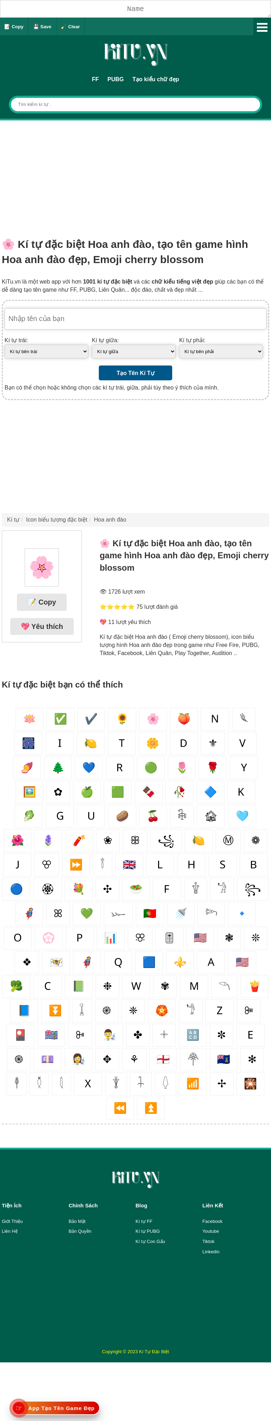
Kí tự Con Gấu (150, 1241)
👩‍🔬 (78, 1059)
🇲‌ (194, 986)
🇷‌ (120, 767)
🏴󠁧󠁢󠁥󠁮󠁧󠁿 (163, 1059)
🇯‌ (17, 864)
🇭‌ (191, 864)
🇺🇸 (200, 938)
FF (95, 79)
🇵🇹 (149, 913)
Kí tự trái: (16, 340)
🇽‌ (88, 1083)
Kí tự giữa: (105, 340)
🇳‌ (215, 719)
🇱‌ (160, 864)
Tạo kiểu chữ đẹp (155, 79)
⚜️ (180, 962)
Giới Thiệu (12, 1221)
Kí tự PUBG (148, 1231)
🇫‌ (167, 889)
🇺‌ (91, 816)
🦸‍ (87, 962)
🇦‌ (211, 962)
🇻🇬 (223, 1059)
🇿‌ (219, 1010)
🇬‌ (60, 816)
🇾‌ (244, 767)
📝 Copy (13, 26)
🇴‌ (17, 938)
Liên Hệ (10, 1231)
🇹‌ (121, 743)
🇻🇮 (56, 962)
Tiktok (209, 1241)
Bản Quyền (80, 1231)
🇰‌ (241, 792)
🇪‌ (250, 1035)
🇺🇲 (242, 962)
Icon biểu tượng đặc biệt (56, 520)
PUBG (116, 79)
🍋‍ (198, 840)
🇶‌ (118, 962)
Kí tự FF (144, 1221)
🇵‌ (79, 938)
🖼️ (29, 792)
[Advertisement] (135, 173)
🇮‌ (59, 743)
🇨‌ (47, 986)
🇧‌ (253, 864)
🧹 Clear (70, 26)
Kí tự (13, 520)
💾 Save (42, 26)
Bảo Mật (77, 1221)
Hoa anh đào (110, 520)
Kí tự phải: (192, 340)
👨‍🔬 (109, 1035)
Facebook (213, 1221)
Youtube (211, 1231)
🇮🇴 (51, 1035)
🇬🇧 (129, 864)
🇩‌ (184, 743)
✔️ (91, 719)
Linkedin (211, 1251)
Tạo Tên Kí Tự (135, 373)
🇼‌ (136, 986)
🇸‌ (222, 864)
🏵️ (161, 1010)
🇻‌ (242, 743)
